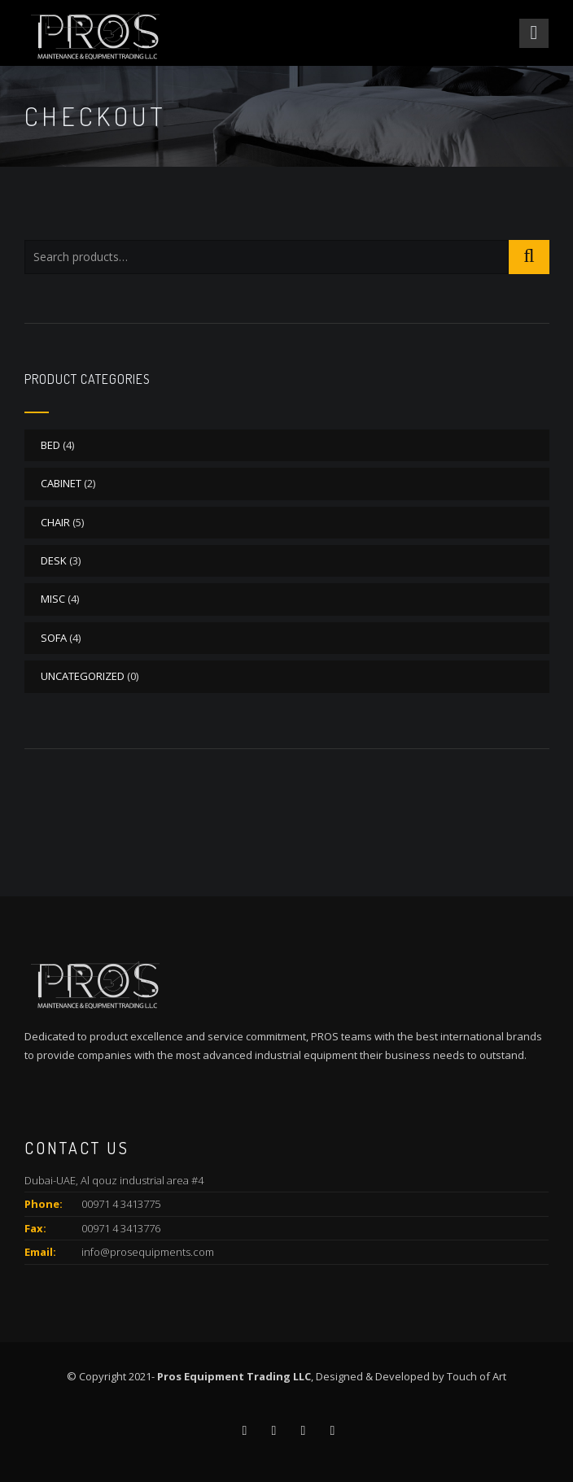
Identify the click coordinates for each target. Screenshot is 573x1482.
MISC (53, 598)
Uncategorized (83, 676)
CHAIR (55, 522)
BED (50, 445)
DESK (54, 560)
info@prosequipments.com (147, 1251)
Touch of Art (476, 1376)
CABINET (61, 483)
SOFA (54, 637)
